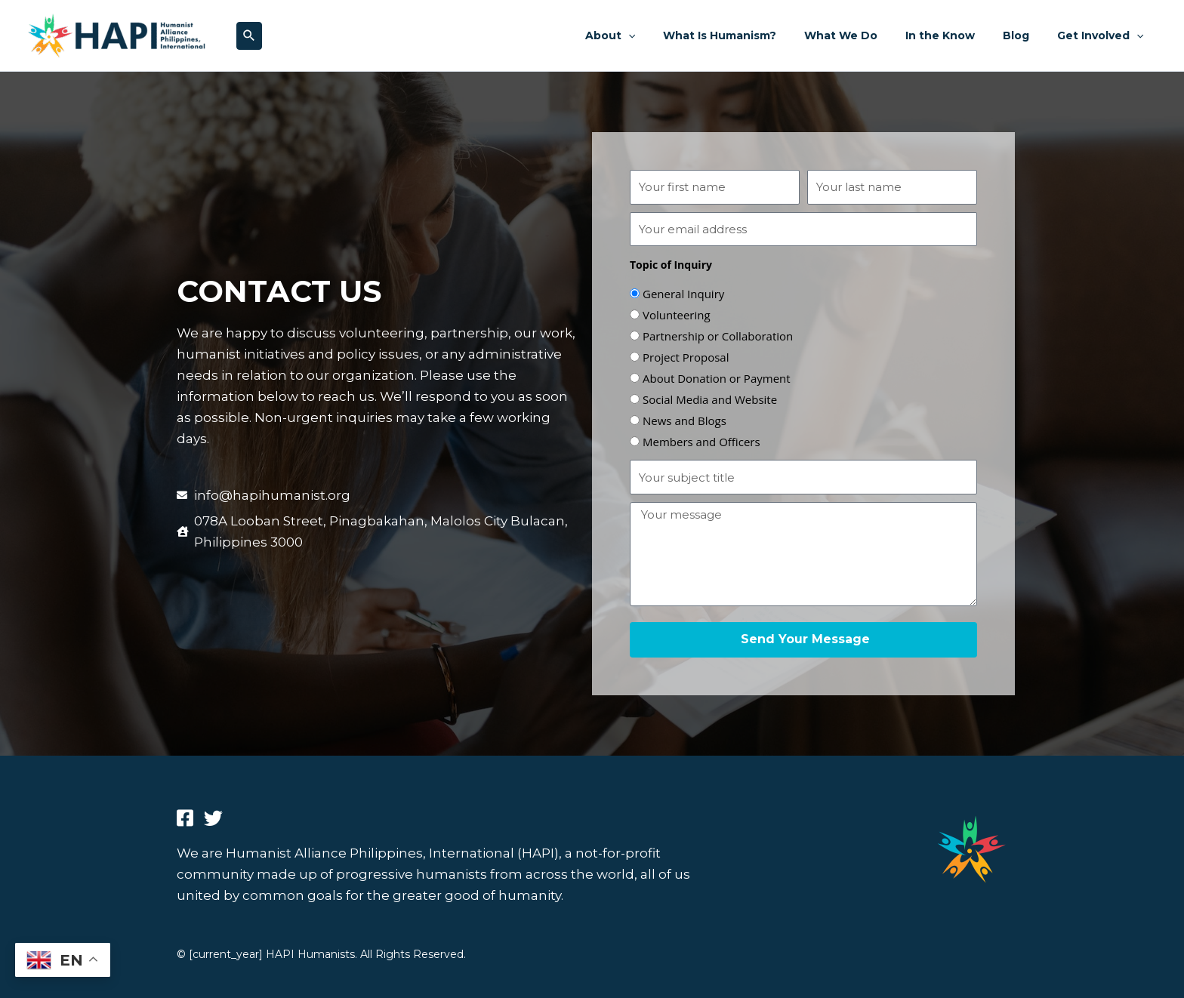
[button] (249, 36)
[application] (665, 35)
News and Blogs (684, 420)
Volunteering (677, 314)
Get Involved (1104, 35)
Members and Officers (701, 441)
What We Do (865, 35)
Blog (1026, 35)
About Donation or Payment (717, 378)
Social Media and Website (710, 399)
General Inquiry (683, 293)
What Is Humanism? (750, 35)
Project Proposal (686, 357)
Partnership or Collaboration (718, 335)
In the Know (957, 35)
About (647, 35)
